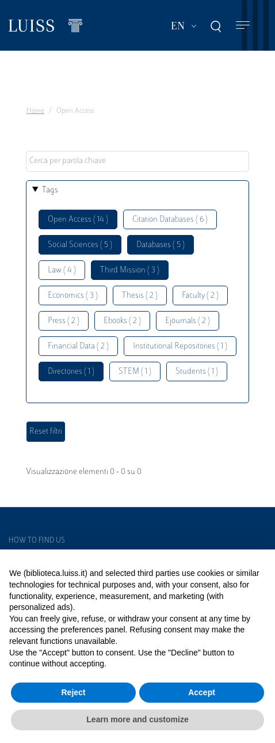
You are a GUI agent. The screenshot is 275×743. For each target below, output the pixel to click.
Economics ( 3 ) (73, 295)
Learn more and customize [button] (137, 719)
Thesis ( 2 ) (140, 295)
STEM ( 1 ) (135, 371)
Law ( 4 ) (62, 270)
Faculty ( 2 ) (200, 295)
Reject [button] (73, 692)
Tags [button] (50, 190)
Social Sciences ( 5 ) (80, 245)
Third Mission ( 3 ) (129, 270)
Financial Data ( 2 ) (78, 346)
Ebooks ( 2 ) (122, 321)
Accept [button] (201, 692)
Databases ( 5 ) (160, 245)
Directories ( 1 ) (71, 371)
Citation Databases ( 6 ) (170, 219)
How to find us (37, 540)
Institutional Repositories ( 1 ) (180, 346)
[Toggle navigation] (243, 25)
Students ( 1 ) (196, 371)
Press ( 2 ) (63, 321)
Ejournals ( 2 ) (187, 321)
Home (35, 111)
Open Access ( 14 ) (78, 219)
